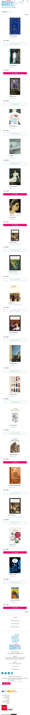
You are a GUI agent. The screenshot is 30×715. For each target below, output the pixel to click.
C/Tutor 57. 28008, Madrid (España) (15, 663)
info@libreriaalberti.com (15, 669)
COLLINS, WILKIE (13, 37)
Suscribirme (6, 683)
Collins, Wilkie (18, 244)
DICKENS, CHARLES (18, 304)
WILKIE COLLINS (18, 273)
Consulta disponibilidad (15, 43)
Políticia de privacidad (15, 620)
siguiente (26, 14)
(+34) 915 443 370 (15, 666)
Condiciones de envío (15, 626)
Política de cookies (15, 623)
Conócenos (15, 617)
